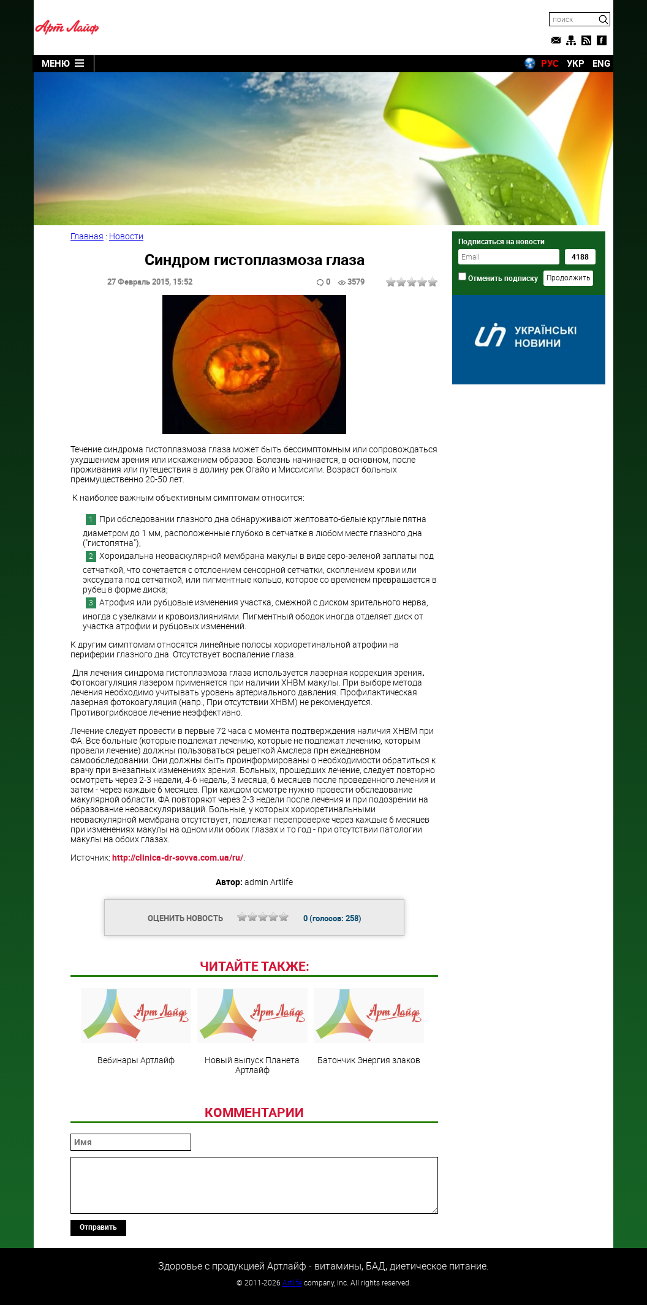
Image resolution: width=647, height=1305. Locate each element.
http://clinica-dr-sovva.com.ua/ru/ (177, 857)
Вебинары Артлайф (136, 1026)
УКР (576, 63)
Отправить (98, 1227)
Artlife (292, 1282)
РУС (550, 63)
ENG (601, 63)
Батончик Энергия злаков (369, 1026)
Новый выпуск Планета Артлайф (252, 1031)
